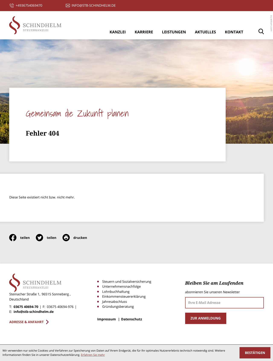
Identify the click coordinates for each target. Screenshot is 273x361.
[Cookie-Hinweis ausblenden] (255, 352)
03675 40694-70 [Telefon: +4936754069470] (25, 306)
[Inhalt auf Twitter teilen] (49, 237)
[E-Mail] (224, 302)
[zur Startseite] (35, 25)
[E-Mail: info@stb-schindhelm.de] (90, 5)
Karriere (144, 32)
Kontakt (234, 32)
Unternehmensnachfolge (121, 286)
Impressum (106, 319)
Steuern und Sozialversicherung (126, 281)
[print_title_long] (77, 237)
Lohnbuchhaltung (115, 291)
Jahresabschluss (114, 301)
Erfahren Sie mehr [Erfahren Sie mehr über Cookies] (93, 355)
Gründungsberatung (118, 306)
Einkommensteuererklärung (124, 296)
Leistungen (174, 32)
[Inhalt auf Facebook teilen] (22, 237)
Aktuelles (205, 32)
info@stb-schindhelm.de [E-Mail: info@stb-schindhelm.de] (33, 311)
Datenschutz (131, 319)
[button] (26, 5)
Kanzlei (118, 32)
